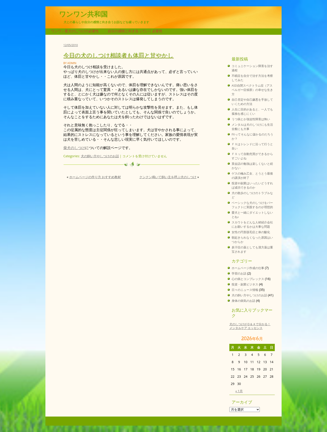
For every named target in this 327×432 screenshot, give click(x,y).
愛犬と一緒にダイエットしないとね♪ (252, 215)
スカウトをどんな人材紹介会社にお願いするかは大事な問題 (252, 224)
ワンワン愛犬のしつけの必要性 (75, 31)
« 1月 (239, 391)
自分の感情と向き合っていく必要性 (135, 31)
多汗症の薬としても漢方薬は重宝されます (252, 249)
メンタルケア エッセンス (246, 328)
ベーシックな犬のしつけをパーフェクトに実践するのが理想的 (252, 205)
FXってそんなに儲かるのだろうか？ (252, 136)
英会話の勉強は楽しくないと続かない (252, 166)
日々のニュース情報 (245, 290)
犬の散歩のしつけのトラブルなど (252, 195)
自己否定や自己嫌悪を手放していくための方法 (252, 102)
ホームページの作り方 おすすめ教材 (95, 177)
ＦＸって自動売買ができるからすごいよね (252, 156)
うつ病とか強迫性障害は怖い (251, 119)
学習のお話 (239, 273)
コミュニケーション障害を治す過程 (252, 68)
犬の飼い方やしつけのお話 (100, 156)
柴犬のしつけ (74, 147)
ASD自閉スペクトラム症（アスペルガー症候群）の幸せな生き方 (252, 90)
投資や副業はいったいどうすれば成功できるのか (252, 185)
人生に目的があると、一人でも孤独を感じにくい (252, 111)
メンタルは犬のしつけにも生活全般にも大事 (252, 127)
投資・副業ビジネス (245, 284)
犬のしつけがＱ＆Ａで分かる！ (249, 324)
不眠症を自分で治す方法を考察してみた (252, 78)
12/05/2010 (70, 45)
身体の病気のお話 (243, 301)
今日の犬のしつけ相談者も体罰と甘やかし (118, 55)
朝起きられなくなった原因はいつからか (252, 240)
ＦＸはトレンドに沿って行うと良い (252, 146)
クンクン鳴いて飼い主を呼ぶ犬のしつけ (167, 177)
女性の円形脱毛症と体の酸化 (251, 232)
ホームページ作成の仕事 (248, 268)
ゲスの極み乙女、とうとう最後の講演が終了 (252, 176)
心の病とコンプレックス (248, 279)
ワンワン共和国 (83, 14)
